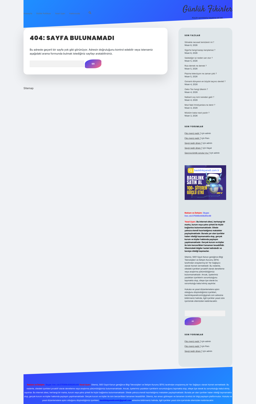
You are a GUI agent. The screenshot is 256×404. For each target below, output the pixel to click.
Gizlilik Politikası (43, 13)
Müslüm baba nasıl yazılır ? (197, 113)
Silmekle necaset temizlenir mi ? (199, 42)
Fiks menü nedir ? (193, 133)
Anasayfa (28, 13)
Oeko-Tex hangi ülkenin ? (196, 89)
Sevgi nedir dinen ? (193, 143)
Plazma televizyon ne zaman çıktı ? (201, 73)
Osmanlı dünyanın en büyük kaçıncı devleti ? (205, 81)
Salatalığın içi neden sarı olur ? (199, 58)
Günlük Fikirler (207, 9)
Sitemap (28, 88)
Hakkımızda (74, 13)
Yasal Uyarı (60, 13)
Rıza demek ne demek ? (196, 66)
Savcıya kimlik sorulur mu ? (197, 153)
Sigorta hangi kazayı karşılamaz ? (200, 50)
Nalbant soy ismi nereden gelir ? (199, 97)
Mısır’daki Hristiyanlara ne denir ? (200, 105)
